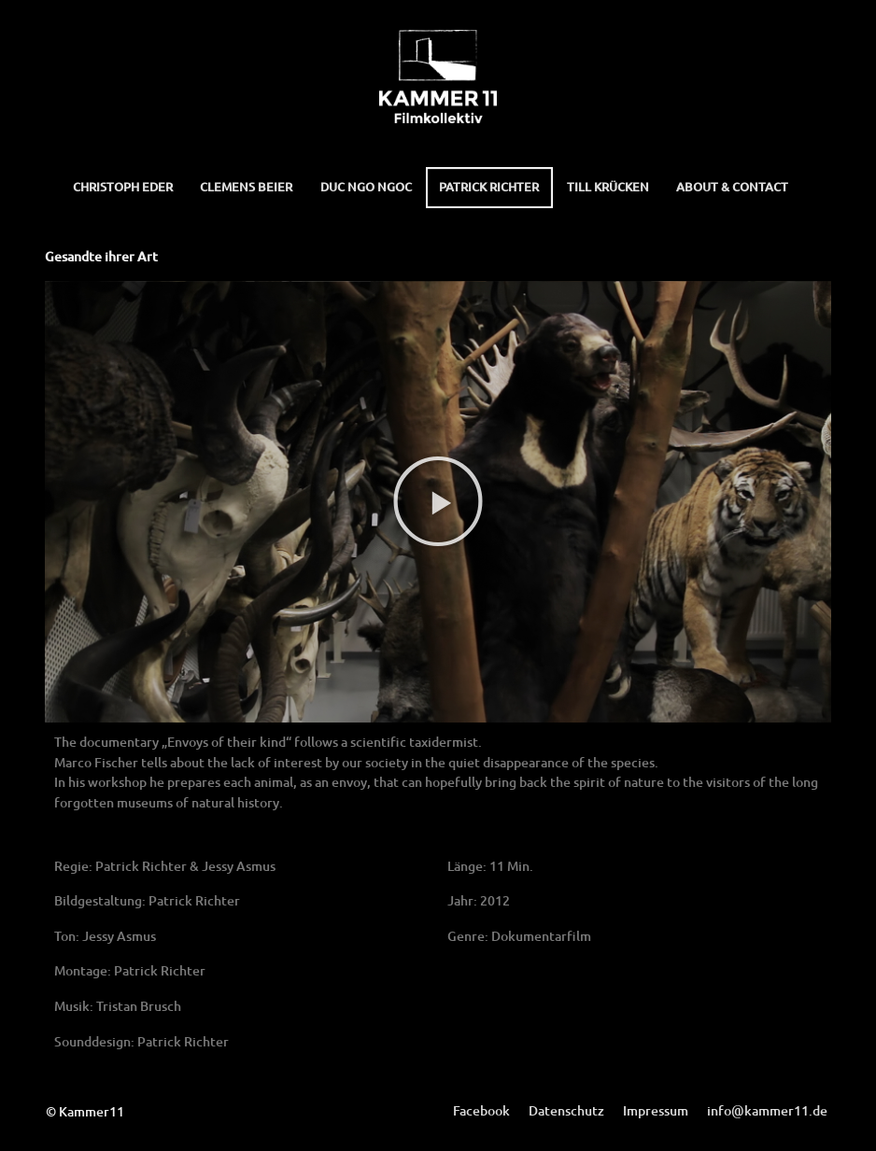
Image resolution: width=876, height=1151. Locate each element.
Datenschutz (566, 1110)
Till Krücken (608, 186)
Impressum (655, 1110)
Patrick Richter (489, 186)
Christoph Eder (123, 186)
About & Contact (732, 186)
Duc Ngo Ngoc (366, 186)
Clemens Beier (246, 186)
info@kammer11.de (767, 1110)
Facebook (481, 1110)
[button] (438, 501)
